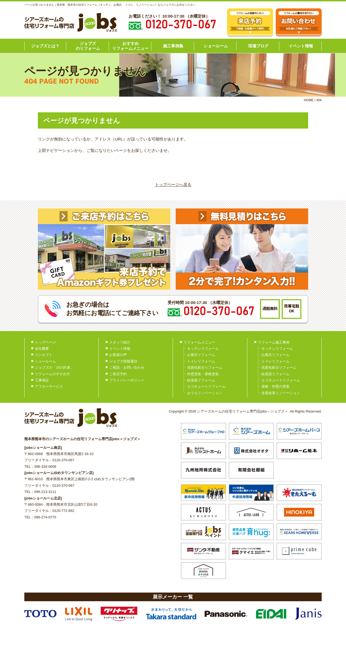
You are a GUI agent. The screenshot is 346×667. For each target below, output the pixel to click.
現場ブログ (258, 46)
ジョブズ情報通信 (123, 361)
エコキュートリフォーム (206, 386)
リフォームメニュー (199, 342)
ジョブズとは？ (45, 46)
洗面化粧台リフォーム (204, 367)
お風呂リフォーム (201, 355)
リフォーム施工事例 (274, 342)
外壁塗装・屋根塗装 (203, 374)
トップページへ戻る (173, 184)
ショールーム (216, 46)
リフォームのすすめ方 (52, 374)
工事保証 (42, 380)
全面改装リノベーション (280, 393)
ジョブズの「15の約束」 (54, 367)
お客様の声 (118, 355)
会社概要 (42, 348)
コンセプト (43, 355)
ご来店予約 (118, 374)
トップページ (45, 342)
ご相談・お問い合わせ (126, 367)
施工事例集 (173, 46)
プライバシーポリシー (126, 380)
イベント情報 (301, 46)
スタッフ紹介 (119, 342)
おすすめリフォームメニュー (130, 46)
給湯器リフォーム (201, 380)
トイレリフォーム (201, 361)
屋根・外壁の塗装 (275, 386)
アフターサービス (49, 386)
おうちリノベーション (204, 393)
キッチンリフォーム (203, 348)
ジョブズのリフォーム (88, 46)
